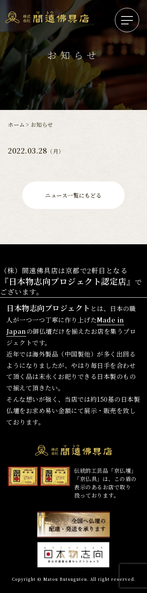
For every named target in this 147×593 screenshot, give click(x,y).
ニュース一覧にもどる (73, 195)
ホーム (16, 124)
